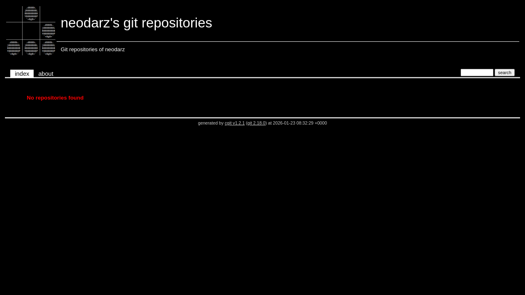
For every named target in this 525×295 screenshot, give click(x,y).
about (45, 73)
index (22, 73)
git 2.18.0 (256, 122)
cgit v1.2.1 (235, 122)
